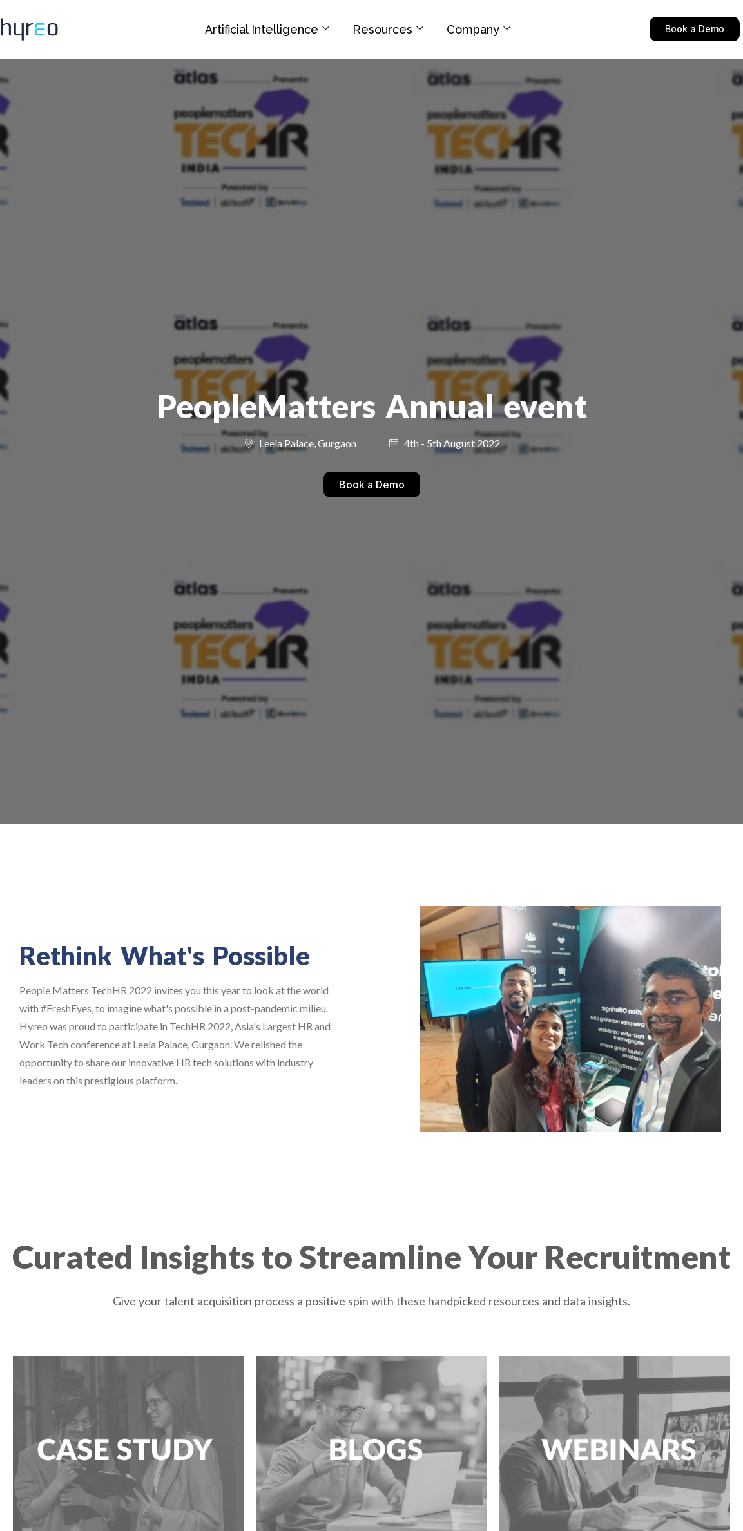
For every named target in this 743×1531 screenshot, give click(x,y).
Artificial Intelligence (267, 29)
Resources (387, 29)
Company (478, 29)
